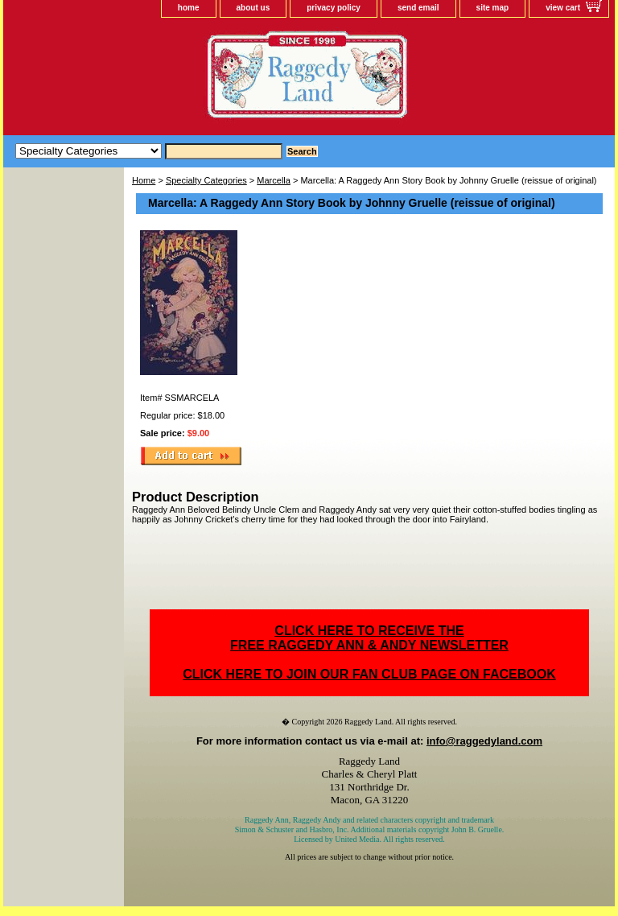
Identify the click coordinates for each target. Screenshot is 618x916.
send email (418, 7)
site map (492, 7)
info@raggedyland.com (484, 741)
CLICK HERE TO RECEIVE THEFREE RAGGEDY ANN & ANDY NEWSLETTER (369, 638)
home (189, 7)
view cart (563, 7)
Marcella (273, 180)
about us (253, 7)
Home (143, 180)
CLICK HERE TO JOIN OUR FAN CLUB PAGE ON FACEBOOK (369, 674)
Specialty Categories (206, 180)
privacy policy (333, 7)
